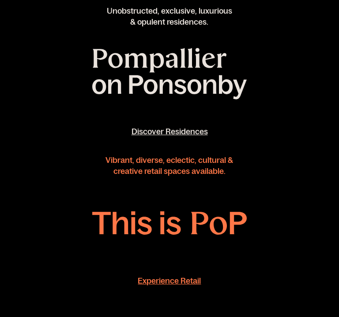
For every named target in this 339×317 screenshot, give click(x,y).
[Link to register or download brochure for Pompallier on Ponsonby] (169, 74)
